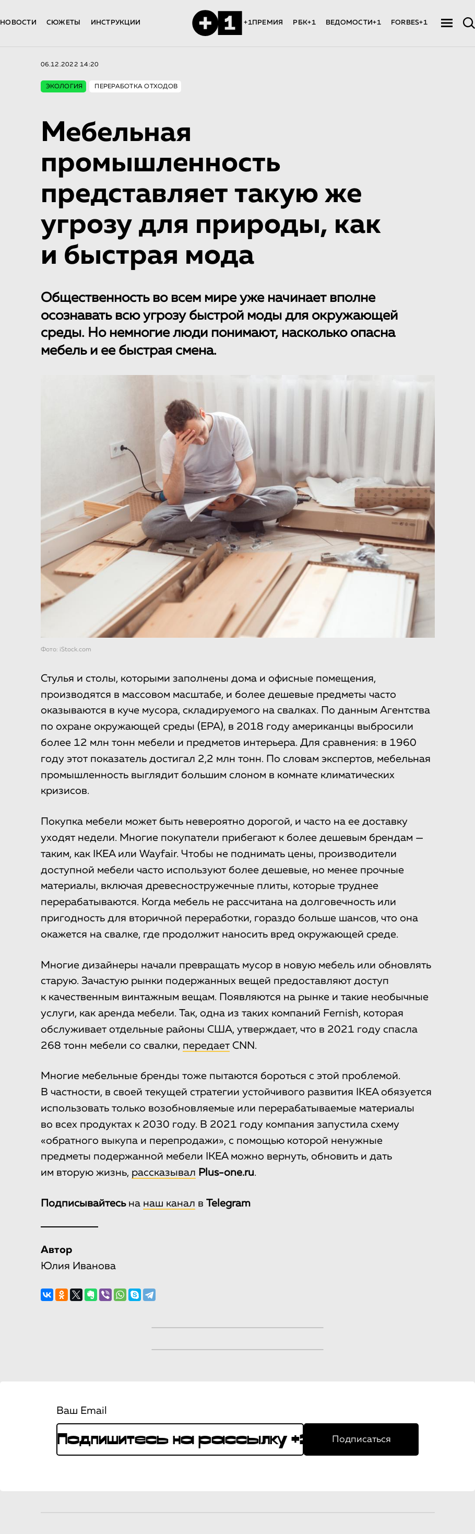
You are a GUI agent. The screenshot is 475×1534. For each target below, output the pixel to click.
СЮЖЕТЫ (63, 22)
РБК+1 (304, 22)
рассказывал (164, 1172)
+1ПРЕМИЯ (263, 22)
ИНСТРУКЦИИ (116, 22)
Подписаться (361, 1439)
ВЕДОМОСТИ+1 (353, 22)
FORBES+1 (409, 22)
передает (206, 1045)
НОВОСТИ (18, 22)
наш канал (169, 1203)
